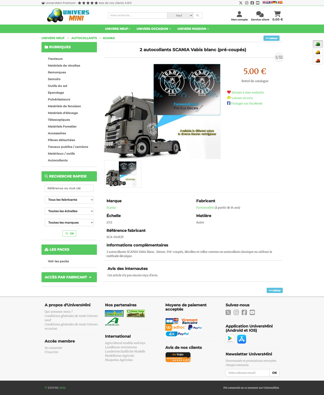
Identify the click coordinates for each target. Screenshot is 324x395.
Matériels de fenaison (64, 106)
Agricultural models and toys (125, 343)
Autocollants (84, 38)
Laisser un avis (242, 98)
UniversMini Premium (60, 3)
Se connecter (53, 348)
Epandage (56, 93)
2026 (62, 387)
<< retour (271, 38)
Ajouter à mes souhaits (248, 92)
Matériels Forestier (62, 126)
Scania (109, 38)
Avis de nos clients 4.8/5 (115, 3)
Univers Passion (193, 29)
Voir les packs (58, 261)
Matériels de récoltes (64, 65)
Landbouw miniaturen (121, 347)
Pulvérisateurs (59, 99)
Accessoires (57, 133)
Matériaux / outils (61, 154)
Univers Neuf (117, 29)
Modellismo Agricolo (119, 356)
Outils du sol (57, 86)
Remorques (57, 72)
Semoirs (54, 79)
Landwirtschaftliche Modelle (125, 351)
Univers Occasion (153, 29)
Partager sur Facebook (246, 103)
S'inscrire (51, 352)
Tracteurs (55, 59)
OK (70, 233)
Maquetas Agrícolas (119, 360)
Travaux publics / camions (68, 147)
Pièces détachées (61, 140)
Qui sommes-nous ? (59, 312)
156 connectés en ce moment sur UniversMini (251, 387)
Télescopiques (59, 120)
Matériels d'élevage (63, 113)
